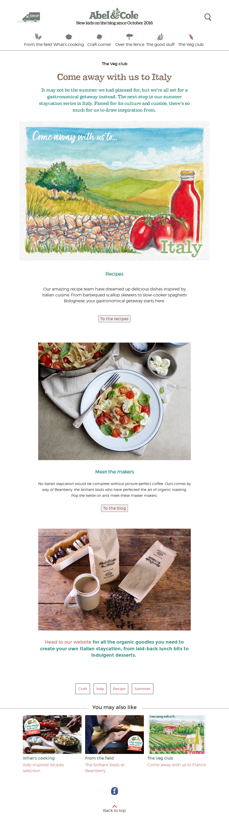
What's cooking (68, 44)
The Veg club (191, 44)
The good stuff (160, 44)
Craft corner (99, 44)
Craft (82, 688)
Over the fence (129, 44)
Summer (143, 688)
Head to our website (68, 642)
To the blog (114, 508)
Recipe (119, 688)
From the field (38, 44)
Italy (100, 688)
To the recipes (114, 318)
